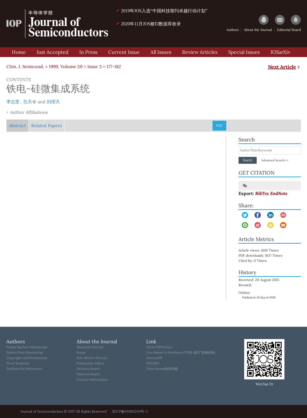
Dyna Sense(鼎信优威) (162, 369)
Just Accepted (52, 52)
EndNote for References (24, 369)
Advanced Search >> (274, 160)
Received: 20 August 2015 (259, 280)
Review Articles (199, 52)
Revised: (245, 285)
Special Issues (244, 52)
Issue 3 (94, 66)
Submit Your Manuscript (24, 353)
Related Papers (46, 125)
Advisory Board (88, 369)
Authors (233, 30)
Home (19, 52)
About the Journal (258, 30)
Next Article (284, 67)
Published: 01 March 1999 (259, 297)
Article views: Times (262, 250)
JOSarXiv (280, 52)
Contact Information (92, 380)
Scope (81, 353)
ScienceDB (154, 358)
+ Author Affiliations (27, 112)
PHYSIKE (153, 363)
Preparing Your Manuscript (26, 347)
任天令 (30, 101)
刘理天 (53, 101)
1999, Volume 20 (65, 66)
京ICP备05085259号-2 (130, 411)
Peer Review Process (92, 358)
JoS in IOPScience (159, 347)
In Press (88, 52)
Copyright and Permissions (26, 358)
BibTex (262, 193)
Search (247, 160)
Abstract (17, 125)
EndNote (278, 193)
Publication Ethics (90, 363)
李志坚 (13, 101)
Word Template (17, 363)
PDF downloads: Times (263, 255)
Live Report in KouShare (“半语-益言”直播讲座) (180, 353)
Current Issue (124, 52)
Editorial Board (289, 30)
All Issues (160, 52)
